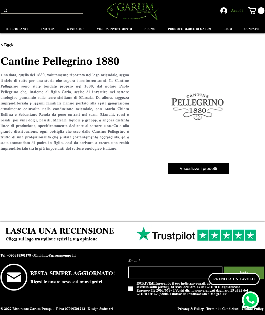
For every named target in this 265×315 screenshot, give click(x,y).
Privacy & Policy (190, 309)
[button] (256, 10)
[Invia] (244, 273)
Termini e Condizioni (222, 309)
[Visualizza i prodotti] (198, 168)
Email (132, 260)
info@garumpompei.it (59, 255)
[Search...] (41, 11)
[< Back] (10, 45)
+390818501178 (19, 255)
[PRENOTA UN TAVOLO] (234, 279)
